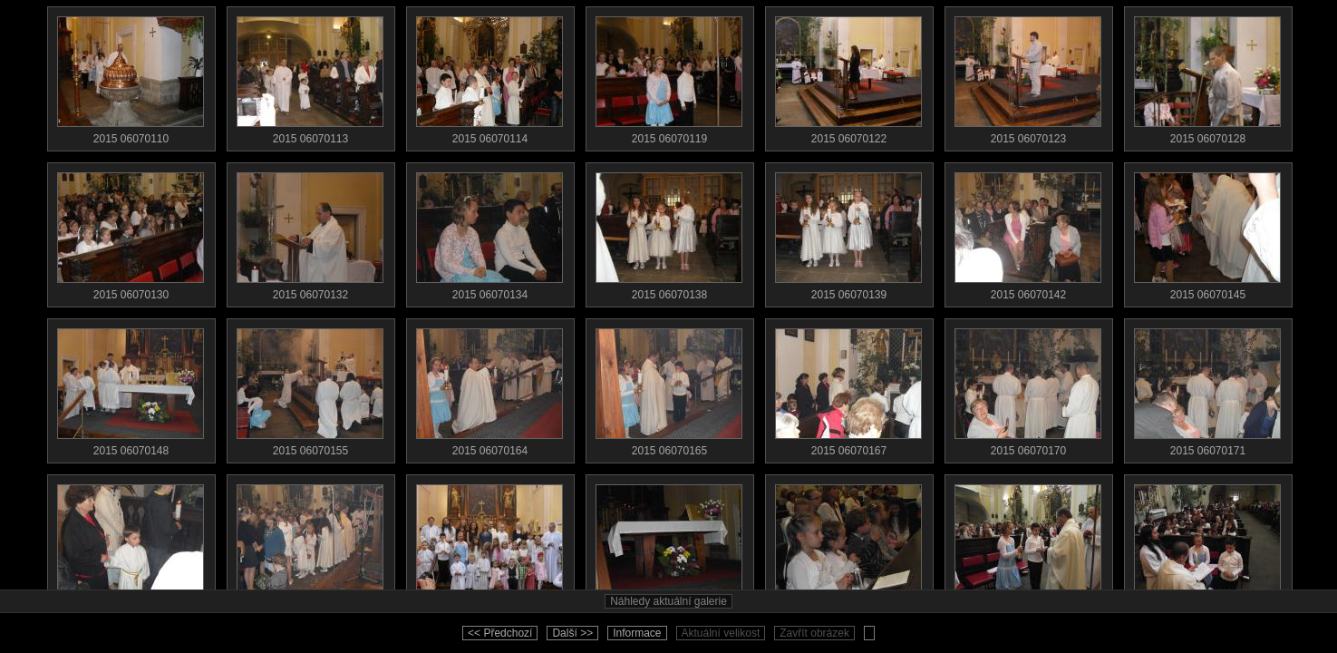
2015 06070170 (1027, 388)
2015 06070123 (1027, 76)
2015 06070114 (489, 76)
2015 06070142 (1027, 232)
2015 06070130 (130, 232)
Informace (637, 633)
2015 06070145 (1207, 232)
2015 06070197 (489, 544)
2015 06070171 (1207, 388)
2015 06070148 (130, 388)
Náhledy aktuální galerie (668, 601)
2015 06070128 (1207, 76)
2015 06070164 (489, 388)
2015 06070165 (668, 388)
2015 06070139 (848, 232)
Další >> (572, 633)
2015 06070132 (310, 232)
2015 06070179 (130, 544)
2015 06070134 (489, 232)
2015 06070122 (848, 76)
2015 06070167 (848, 388)
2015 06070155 (310, 388)
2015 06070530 (1207, 544)
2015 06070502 (668, 544)
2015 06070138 (668, 232)
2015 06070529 (1027, 544)
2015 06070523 (848, 544)
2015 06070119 (668, 76)
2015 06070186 (310, 544)
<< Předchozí (500, 633)
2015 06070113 (310, 76)
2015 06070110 (130, 76)
